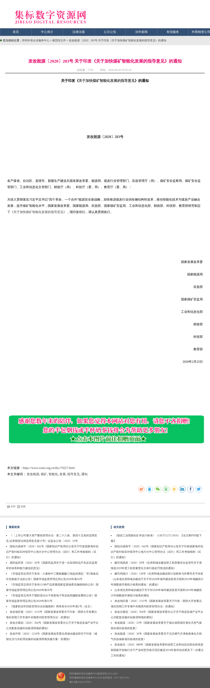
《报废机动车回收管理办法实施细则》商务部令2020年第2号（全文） (51, 606)
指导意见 (73, 474)
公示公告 (110, 32)
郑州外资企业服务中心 (35, 40)
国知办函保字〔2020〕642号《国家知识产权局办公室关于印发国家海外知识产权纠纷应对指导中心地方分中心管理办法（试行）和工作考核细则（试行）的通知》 (52, 552)
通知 (84, 474)
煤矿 (44, 474)
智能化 (53, 474)
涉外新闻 (141, 32)
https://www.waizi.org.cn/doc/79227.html (49, 468)
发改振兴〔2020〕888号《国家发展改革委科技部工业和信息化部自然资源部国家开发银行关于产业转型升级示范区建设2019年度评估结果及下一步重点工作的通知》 (157, 650)
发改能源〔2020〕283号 (105, 137)
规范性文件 (59, 40)
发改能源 (33, 474)
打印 (11, 506)
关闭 (21, 506)
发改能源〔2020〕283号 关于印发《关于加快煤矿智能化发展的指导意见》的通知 (118, 40)
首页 (16, 32)
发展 (62, 474)
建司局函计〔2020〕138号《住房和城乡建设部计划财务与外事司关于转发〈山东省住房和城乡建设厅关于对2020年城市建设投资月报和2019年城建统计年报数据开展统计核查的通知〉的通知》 (157, 579)
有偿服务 (173, 32)
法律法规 (78, 32)
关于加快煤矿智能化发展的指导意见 (107, 81)
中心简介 (47, 32)
